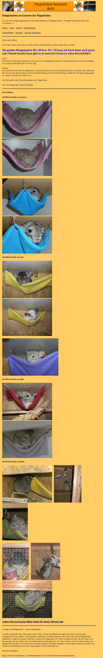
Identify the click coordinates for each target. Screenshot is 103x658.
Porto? (11, 28)
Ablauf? (19, 28)
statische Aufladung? (33, 32)
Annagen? (19, 32)
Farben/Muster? (30, 28)
